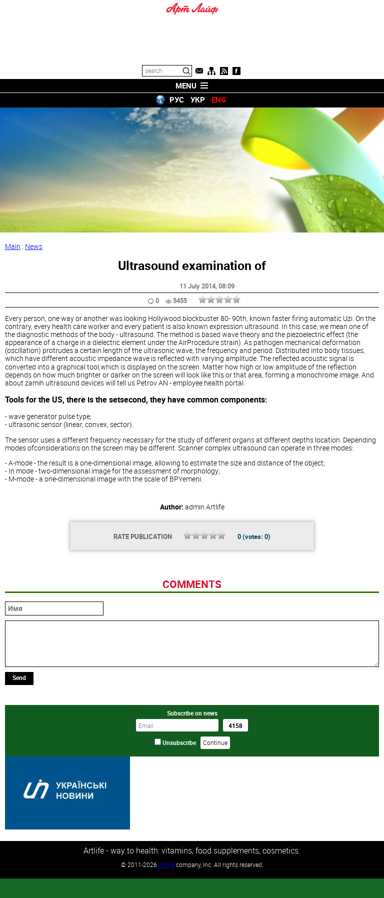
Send (19, 746)
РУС (177, 99)
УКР (197, 99)
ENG (219, 99)
